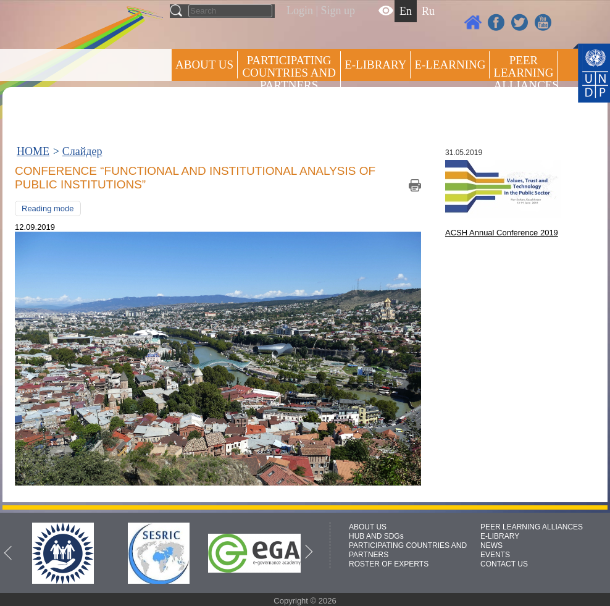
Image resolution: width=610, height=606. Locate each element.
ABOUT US (204, 64)
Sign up (338, 10)
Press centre (217, 109)
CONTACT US (504, 564)
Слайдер (82, 151)
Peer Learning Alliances (525, 72)
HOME (33, 151)
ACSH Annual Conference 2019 (501, 232)
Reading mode (48, 208)
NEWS (491, 545)
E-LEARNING (449, 64)
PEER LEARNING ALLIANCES (531, 527)
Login (299, 10)
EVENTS (495, 554)
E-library (375, 64)
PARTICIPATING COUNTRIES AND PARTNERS (288, 72)
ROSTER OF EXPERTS (288, 118)
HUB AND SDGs (376, 536)
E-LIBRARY (499, 536)
